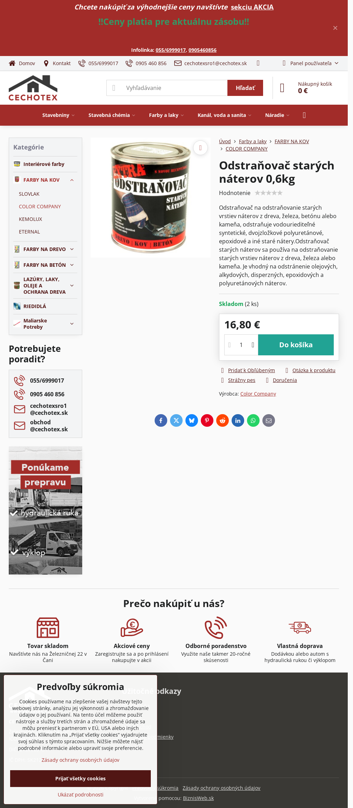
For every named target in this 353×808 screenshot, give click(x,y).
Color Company (258, 393)
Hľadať (245, 88)
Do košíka (296, 344)
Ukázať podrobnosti (81, 794)
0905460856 (203, 50)
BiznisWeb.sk (198, 798)
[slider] (269, 193)
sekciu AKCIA (252, 7)
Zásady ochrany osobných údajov (221, 788)
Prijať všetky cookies (80, 778)
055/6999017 (171, 50)
